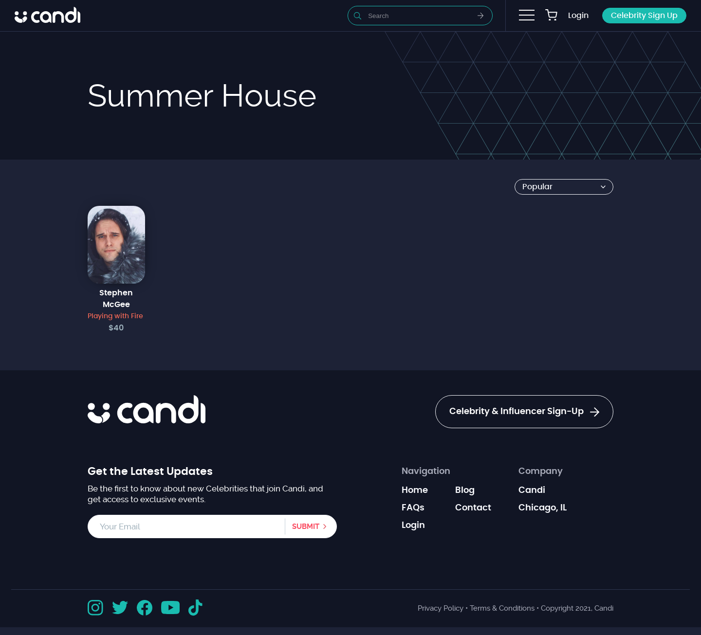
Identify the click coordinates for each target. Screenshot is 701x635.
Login (578, 15)
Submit (305, 526)
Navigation (426, 471)
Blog (465, 490)
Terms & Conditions (502, 608)
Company (540, 471)
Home (415, 490)
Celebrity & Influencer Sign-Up (524, 412)
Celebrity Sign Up (644, 15)
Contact (473, 508)
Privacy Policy (440, 608)
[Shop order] (564, 187)
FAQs (413, 508)
